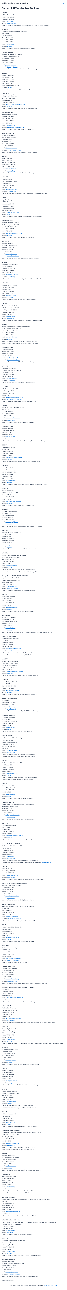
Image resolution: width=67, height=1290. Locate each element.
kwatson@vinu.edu (11, 378)
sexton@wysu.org (10, 1060)
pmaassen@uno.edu (11, 565)
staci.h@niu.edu (10, 125)
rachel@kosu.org (10, 1122)
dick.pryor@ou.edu (10, 1101)
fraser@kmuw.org (11, 480)
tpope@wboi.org (10, 316)
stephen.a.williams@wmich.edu (14, 671)
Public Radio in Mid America (15, 3)
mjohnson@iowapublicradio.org (14, 397)
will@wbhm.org (9, 21)
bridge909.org (11, 877)
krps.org (9, 459)
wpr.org (9, 1214)
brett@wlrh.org (9, 44)
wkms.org (9, 503)
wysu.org (9, 1062)
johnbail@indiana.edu (12, 274)
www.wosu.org (11, 1020)
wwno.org (9, 567)
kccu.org (9, 1083)
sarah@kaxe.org (10, 707)
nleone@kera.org (10, 1187)
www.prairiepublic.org (13, 960)
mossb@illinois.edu (11, 254)
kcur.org (9, 796)
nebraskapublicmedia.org (14, 919)
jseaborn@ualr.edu (10, 65)
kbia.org (9, 775)
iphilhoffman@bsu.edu (11, 358)
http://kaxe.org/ (11, 709)
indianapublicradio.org (13, 360)
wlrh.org (9, 46)
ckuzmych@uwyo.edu (11, 1272)
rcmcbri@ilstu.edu (11, 169)
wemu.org (10, 692)
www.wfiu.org (11, 277)
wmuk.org (9, 673)
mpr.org (9, 729)
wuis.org (9, 235)
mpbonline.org (11, 898)
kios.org (9, 939)
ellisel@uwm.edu (10, 1230)
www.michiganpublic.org (14, 588)
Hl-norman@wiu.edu (11, 148)
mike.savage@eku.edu (11, 522)
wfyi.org (9, 339)
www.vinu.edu (11, 380)
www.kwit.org (11, 420)
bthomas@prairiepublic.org (13, 958)
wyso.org (9, 1041)
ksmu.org (9, 838)
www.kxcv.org (11, 817)
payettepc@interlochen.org (13, 648)
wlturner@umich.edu (11, 586)
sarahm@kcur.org (10, 794)
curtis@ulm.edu (10, 545)
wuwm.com (10, 1232)
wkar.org (9, 630)
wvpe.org (10, 297)
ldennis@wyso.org (10, 1039)
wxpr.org (9, 1253)
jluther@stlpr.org (10, 856)
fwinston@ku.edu (10, 437)
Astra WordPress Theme (50, 1285)
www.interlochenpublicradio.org (16, 651)
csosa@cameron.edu (11, 1081)
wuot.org (9, 1168)
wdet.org (9, 609)
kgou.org (9, 1103)
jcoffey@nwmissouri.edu (12, 815)
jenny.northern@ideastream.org (14, 998)
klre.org (9, 67)
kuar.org (15, 67)
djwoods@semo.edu (11, 750)
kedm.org (9, 547)
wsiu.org (9, 88)
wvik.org (9, 214)
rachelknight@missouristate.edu (14, 835)
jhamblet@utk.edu (10, 1166)
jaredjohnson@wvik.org (12, 212)
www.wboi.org (11, 318)
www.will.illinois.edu (13, 256)
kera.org (9, 1189)
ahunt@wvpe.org (11, 295)
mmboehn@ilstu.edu (11, 189)
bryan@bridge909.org (11, 875)
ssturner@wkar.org (10, 628)
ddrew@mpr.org (9, 727)
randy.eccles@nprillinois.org (14, 233)
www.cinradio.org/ (12, 981)
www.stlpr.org (11, 858)
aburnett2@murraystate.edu (13, 501)
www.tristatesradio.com (14, 150)
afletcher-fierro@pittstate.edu (13, 457)
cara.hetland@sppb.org (12, 1143)
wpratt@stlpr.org (46, 862)
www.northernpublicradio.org (15, 127)
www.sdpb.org (11, 1145)
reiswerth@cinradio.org (12, 979)
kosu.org (9, 1124)
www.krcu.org (11, 752)
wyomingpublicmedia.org (14, 1274)
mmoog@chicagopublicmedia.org (15, 104)
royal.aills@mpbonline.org (12, 896)
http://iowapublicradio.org (14, 399)
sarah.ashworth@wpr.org (12, 1211)
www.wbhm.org (11, 23)
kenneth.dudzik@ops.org (12, 937)
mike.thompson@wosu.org (13, 1018)
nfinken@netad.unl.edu (11, 916)
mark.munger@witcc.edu (12, 418)
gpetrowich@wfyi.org (11, 337)
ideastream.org (11, 1000)
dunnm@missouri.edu (11, 773)
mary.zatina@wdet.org (11, 607)
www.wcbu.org (11, 191)
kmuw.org (10, 482)
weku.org (9, 524)
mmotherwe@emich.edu (12, 690)
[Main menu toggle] (63, 3)
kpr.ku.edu (10, 439)
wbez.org (9, 106)
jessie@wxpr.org (10, 1251)
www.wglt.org (11, 171)
